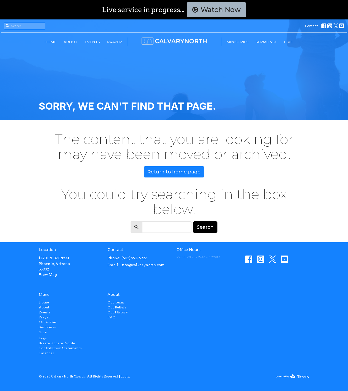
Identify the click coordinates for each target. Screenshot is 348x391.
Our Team (116, 302)
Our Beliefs (117, 307)
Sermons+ (266, 42)
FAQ (111, 317)
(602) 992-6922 (134, 258)
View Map (48, 275)
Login (44, 338)
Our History (118, 312)
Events (92, 42)
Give (288, 42)
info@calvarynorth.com (143, 265)
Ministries (237, 42)
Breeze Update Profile (57, 343)
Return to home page (174, 172)
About (71, 42)
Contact (311, 26)
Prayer (114, 42)
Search (205, 227)
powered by (292, 376)
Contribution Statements (60, 348)
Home (50, 42)
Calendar (46, 353)
